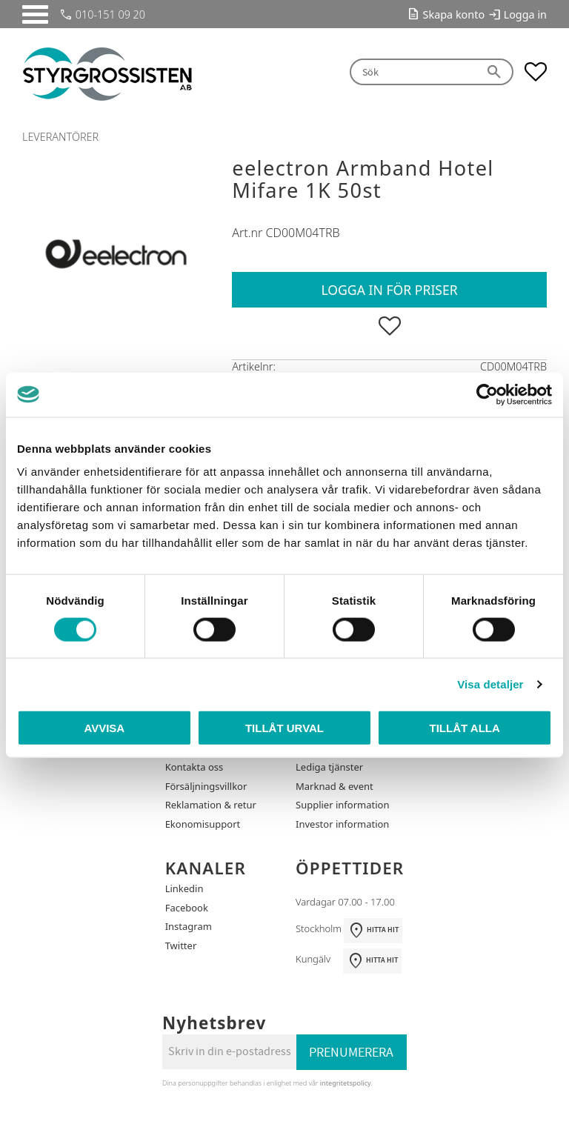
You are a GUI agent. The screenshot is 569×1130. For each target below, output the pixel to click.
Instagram (188, 926)
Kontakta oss (194, 767)
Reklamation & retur (210, 804)
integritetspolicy (345, 1083)
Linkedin (184, 888)
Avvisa (104, 728)
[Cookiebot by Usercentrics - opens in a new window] (487, 394)
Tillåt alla (465, 728)
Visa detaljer (490, 683)
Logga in (525, 14)
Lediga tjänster (329, 767)
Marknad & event (334, 786)
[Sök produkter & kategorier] (413, 72)
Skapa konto (454, 14)
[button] (35, 14)
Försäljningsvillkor (206, 786)
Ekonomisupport (203, 824)
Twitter (181, 945)
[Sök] (494, 72)
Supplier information (342, 804)
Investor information (342, 824)
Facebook (186, 907)
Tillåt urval (284, 728)
